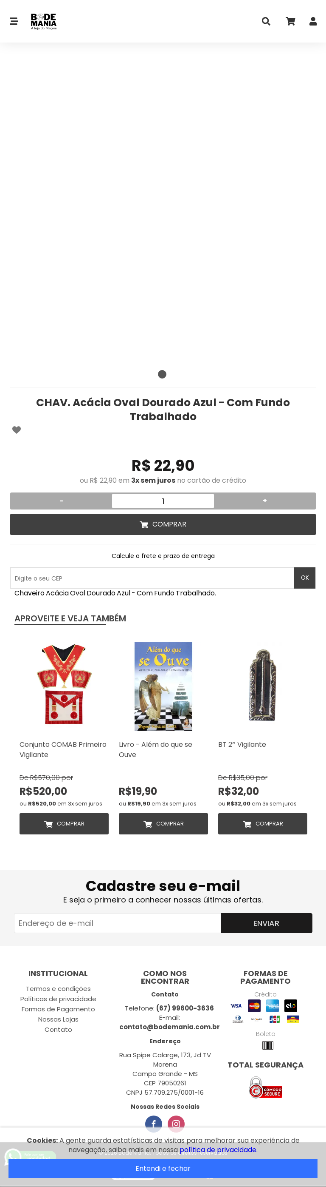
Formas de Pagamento (58, 1009)
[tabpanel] (163, 213)
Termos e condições (58, 988)
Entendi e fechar (163, 1168)
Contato (58, 1029)
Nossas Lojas (58, 1019)
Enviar (266, 923)
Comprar (169, 524)
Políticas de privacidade (58, 998)
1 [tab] (162, 374)
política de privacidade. (219, 1150)
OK (305, 578)
